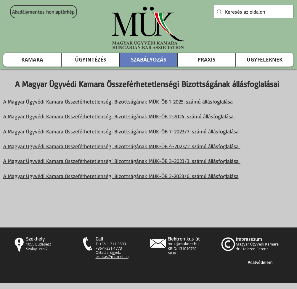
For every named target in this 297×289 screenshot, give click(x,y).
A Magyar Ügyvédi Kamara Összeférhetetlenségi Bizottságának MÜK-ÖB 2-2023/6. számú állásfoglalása (121, 176)
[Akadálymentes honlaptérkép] (43, 11)
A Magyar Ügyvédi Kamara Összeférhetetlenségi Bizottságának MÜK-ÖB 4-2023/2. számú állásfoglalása (121, 146)
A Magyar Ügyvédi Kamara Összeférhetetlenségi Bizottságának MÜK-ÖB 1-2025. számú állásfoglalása (119, 101)
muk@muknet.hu (183, 243)
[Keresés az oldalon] (253, 11)
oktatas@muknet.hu (112, 256)
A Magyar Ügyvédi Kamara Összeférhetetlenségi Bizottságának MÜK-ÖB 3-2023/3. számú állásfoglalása (121, 161)
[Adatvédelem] (260, 262)
